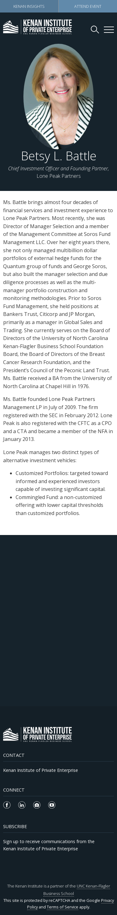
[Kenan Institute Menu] (109, 30)
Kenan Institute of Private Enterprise (40, 770)
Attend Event (87, 6)
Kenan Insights (29, 6)
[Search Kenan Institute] (95, 29)
